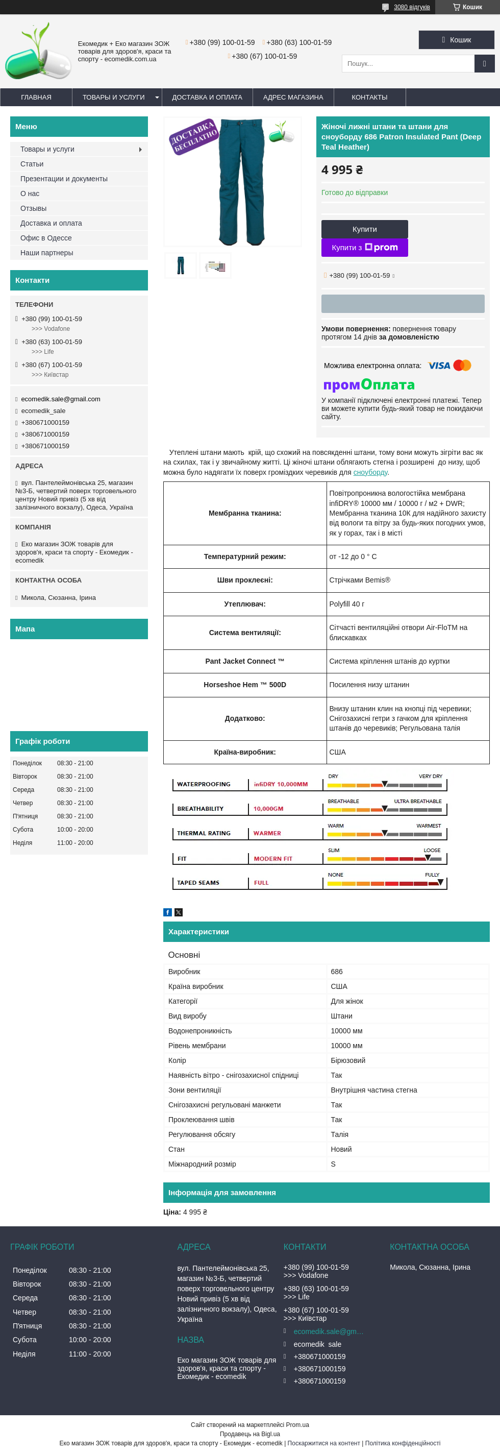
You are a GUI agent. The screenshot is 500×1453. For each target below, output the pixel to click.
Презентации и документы (64, 179)
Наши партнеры (46, 253)
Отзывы (33, 208)
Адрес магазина (293, 97)
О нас (29, 193)
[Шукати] (484, 63)
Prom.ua (297, 1424)
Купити (365, 229)
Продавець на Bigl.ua (250, 1434)
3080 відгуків (412, 7)
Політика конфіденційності (403, 1443)
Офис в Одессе (46, 238)
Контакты (370, 97)
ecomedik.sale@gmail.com (61, 399)
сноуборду (371, 472)
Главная (36, 97)
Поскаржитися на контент (324, 1443)
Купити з (364, 247)
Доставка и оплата (207, 97)
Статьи (31, 164)
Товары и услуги (114, 97)
